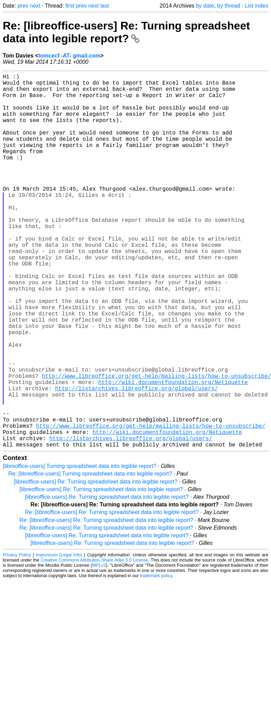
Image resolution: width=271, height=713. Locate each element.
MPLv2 (99, 648)
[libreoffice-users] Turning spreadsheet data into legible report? (79, 549)
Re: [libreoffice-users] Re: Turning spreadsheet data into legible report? (126, 32)
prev (23, 6)
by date (205, 6)
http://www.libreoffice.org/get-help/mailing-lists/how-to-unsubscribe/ (150, 504)
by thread (228, 6)
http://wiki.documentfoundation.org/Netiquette (173, 451)
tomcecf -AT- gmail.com (69, 56)
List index (256, 6)
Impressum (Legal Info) (59, 638)
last (104, 6)
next (35, 6)
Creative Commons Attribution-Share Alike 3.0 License (94, 643)
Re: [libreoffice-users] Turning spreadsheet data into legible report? (90, 557)
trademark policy (156, 658)
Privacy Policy (17, 638)
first (69, 6)
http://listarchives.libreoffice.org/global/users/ (136, 459)
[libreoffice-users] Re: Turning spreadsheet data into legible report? (96, 565)
